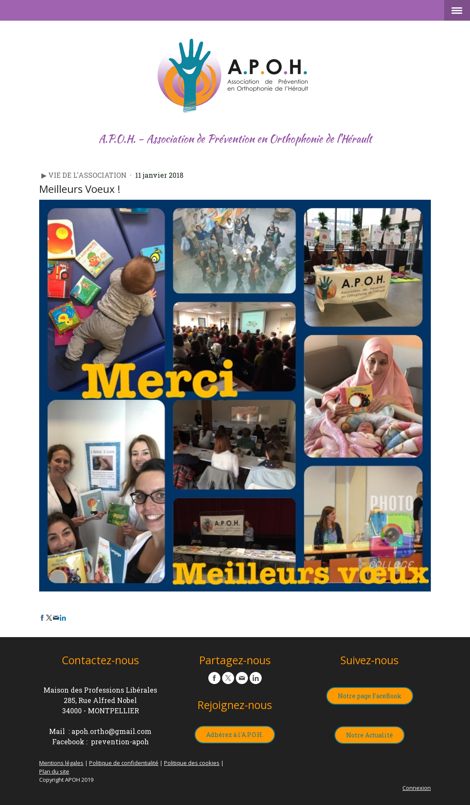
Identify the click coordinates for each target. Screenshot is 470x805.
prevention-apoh (120, 741)
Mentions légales (61, 763)
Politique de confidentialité (123, 763)
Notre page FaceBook (370, 696)
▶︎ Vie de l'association (84, 175)
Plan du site (54, 771)
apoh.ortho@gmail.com (111, 731)
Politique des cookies (192, 763)
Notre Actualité (369, 735)
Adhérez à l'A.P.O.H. (234, 735)
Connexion (416, 788)
